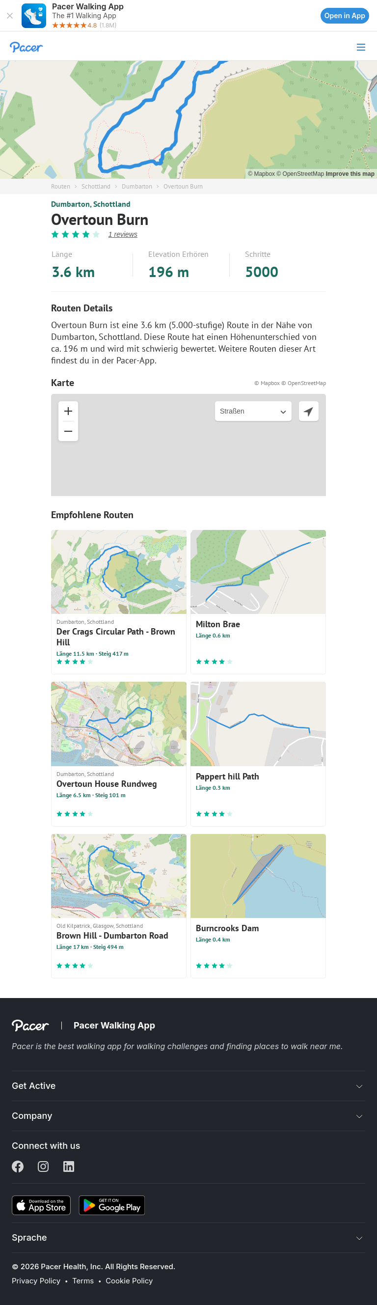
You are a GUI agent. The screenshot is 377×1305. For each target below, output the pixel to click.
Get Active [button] (33, 1086)
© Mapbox (262, 173)
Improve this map (350, 173)
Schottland (95, 186)
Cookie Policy (129, 1281)
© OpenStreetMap (300, 173)
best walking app (91, 1046)
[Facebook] (18, 1167)
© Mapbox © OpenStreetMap (290, 383)
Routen (60, 186)
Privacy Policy (36, 1281)
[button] (10, 16)
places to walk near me (297, 1046)
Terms (83, 1281)
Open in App (344, 15)
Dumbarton (137, 186)
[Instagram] (43, 1167)
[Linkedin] (69, 1167)
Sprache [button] (29, 1237)
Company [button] (32, 1116)
